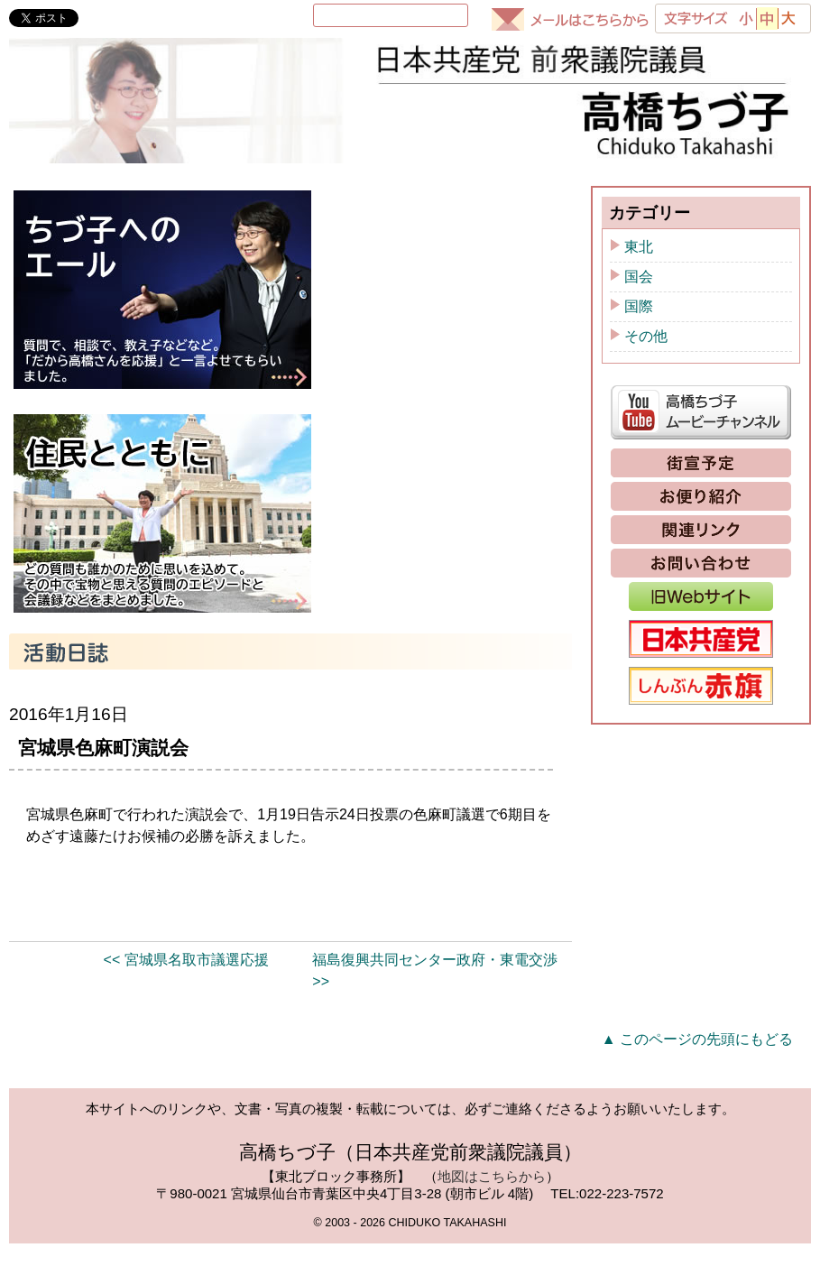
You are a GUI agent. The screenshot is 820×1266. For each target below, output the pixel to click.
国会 (638, 299)
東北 (638, 269)
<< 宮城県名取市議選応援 (186, 982)
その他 (646, 358)
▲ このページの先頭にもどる (697, 1061)
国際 (638, 329)
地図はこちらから (492, 1198)
